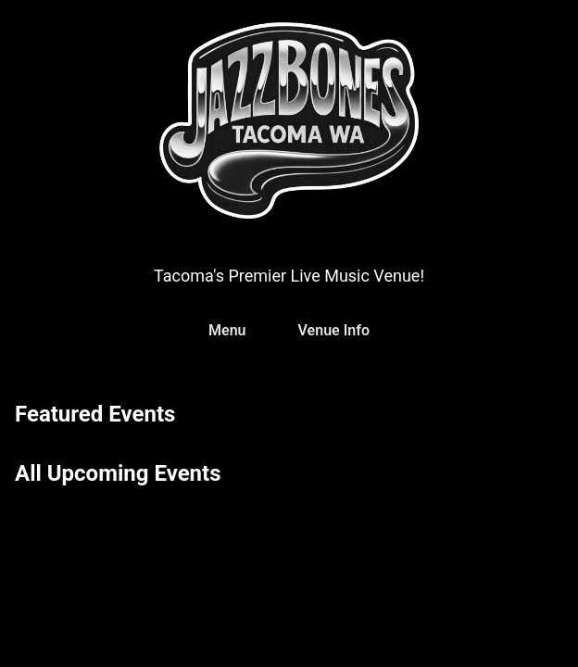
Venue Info (334, 330)
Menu (226, 330)
